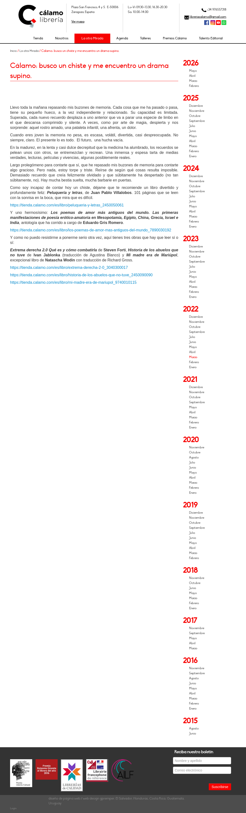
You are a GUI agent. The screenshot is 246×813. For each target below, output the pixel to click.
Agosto (194, 457)
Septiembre (197, 121)
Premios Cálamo (175, 38)
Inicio (13, 51)
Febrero (194, 86)
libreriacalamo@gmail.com (208, 17)
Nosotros (61, 38)
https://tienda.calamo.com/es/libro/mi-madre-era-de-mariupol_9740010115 (73, 282)
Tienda (38, 38)
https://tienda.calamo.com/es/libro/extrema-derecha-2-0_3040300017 (69, 267)
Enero (193, 156)
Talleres (145, 38)
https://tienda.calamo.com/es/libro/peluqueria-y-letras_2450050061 (67, 205)
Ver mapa (77, 22)
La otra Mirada (92, 38)
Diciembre (196, 106)
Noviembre (196, 111)
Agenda (122, 38)
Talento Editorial (211, 38)
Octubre (194, 116)
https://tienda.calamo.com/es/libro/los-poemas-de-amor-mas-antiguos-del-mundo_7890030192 (90, 230)
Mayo (193, 71)
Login (13, 808)
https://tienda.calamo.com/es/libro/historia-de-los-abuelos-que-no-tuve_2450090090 (81, 275)
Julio (192, 126)
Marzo (193, 81)
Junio (192, 131)
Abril (192, 76)
